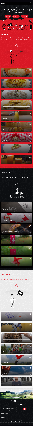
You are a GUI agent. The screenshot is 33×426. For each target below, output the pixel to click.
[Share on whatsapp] (22, 405)
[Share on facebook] (19, 405)
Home (16, 7)
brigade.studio (22, 423)
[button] (8, 16)
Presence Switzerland (15, 423)
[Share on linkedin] (21, 405)
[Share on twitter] (20, 405)
